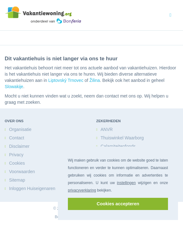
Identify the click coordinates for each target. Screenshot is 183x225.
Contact (16, 137)
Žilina (94, 80)
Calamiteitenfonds (118, 146)
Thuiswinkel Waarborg (122, 137)
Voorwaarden (22, 171)
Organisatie (20, 129)
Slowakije (14, 86)
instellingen (126, 183)
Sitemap (16, 179)
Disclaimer (19, 146)
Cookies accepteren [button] (118, 203)
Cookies (17, 163)
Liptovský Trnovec (65, 80)
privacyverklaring (82, 190)
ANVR (106, 129)
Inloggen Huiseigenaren (32, 188)
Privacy (16, 154)
